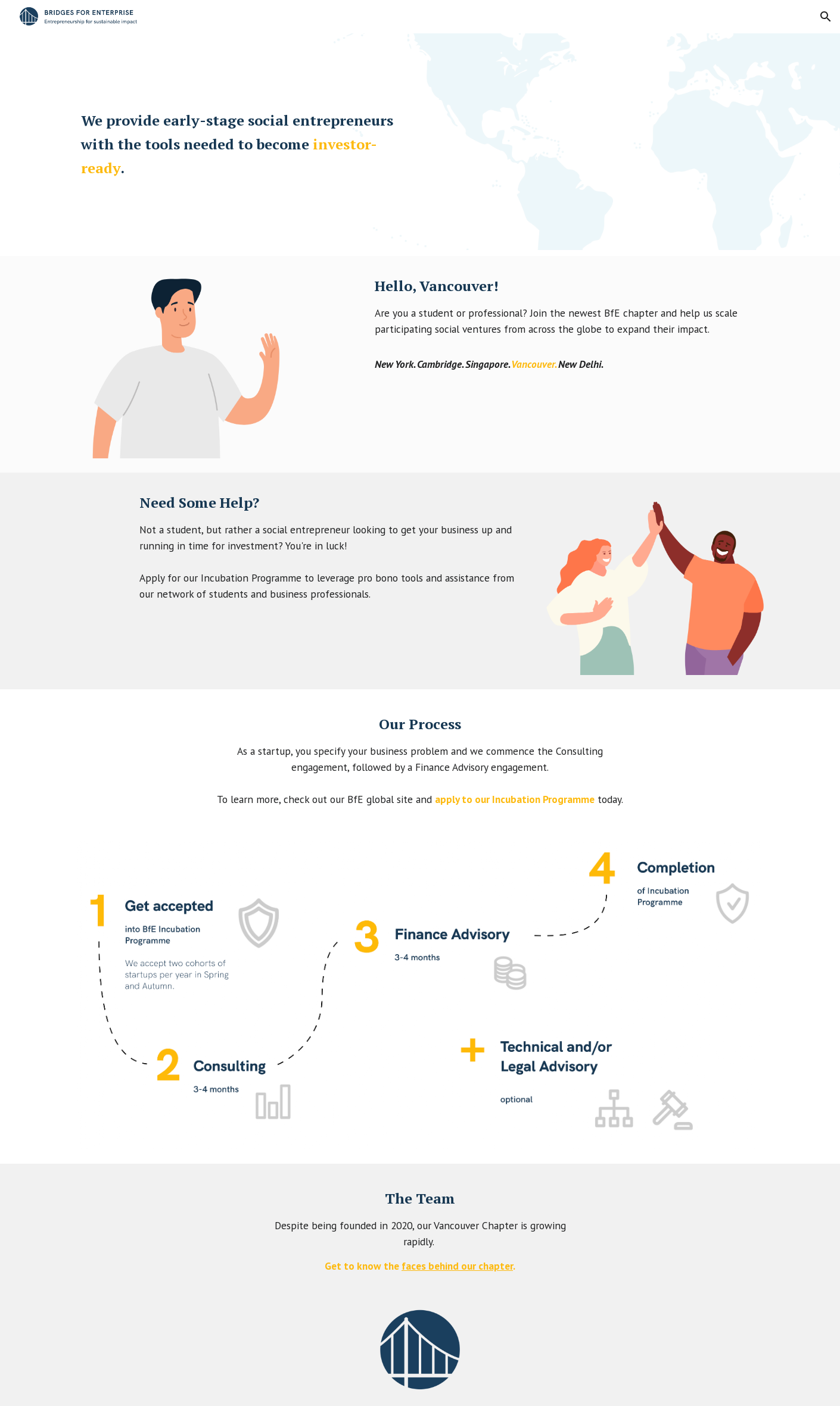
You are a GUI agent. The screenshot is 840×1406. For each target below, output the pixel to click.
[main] (243, 144)
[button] (825, 16)
